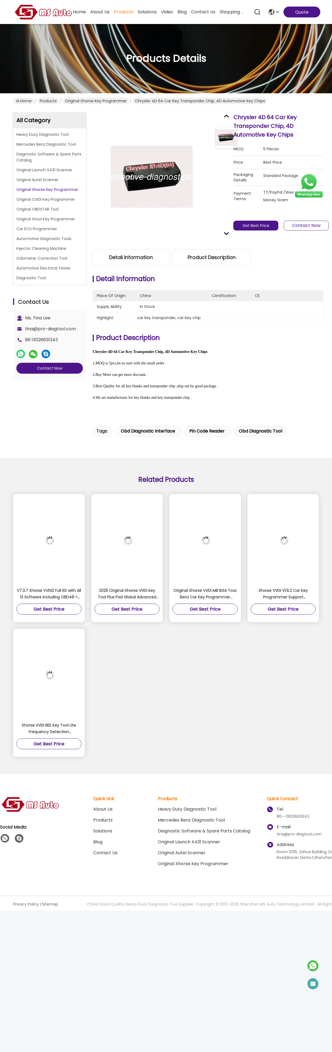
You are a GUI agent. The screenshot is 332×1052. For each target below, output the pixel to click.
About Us (103, 809)
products (123, 12)
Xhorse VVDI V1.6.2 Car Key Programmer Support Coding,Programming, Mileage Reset (283, 594)
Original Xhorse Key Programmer (96, 101)
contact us (203, 12)
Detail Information (131, 257)
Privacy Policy (26, 904)
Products (48, 101)
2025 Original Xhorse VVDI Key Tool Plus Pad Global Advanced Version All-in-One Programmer (127, 594)
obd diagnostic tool (260, 431)
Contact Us (105, 853)
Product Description (212, 257)
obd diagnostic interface (148, 431)
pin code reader (207, 431)
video (167, 12)
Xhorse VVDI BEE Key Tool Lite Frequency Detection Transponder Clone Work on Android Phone (49, 729)
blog (182, 12)
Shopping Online (233, 12)
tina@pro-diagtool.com (50, 329)
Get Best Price (259, 225)
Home (79, 12)
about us (100, 12)
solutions (147, 12)
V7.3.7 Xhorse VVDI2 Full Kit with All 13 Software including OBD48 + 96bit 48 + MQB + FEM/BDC (49, 594)
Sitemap (50, 904)
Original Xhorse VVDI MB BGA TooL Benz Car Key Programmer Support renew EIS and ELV (205, 594)
